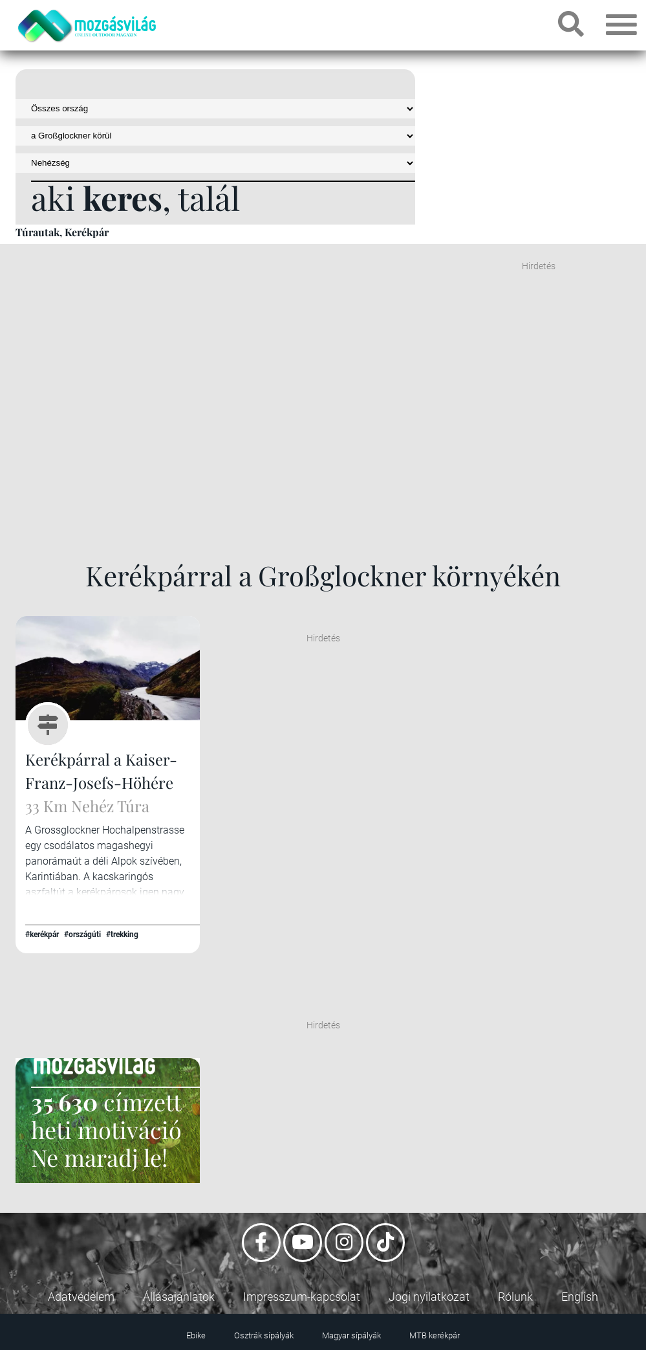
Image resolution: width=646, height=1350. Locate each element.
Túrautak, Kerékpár (62, 232)
